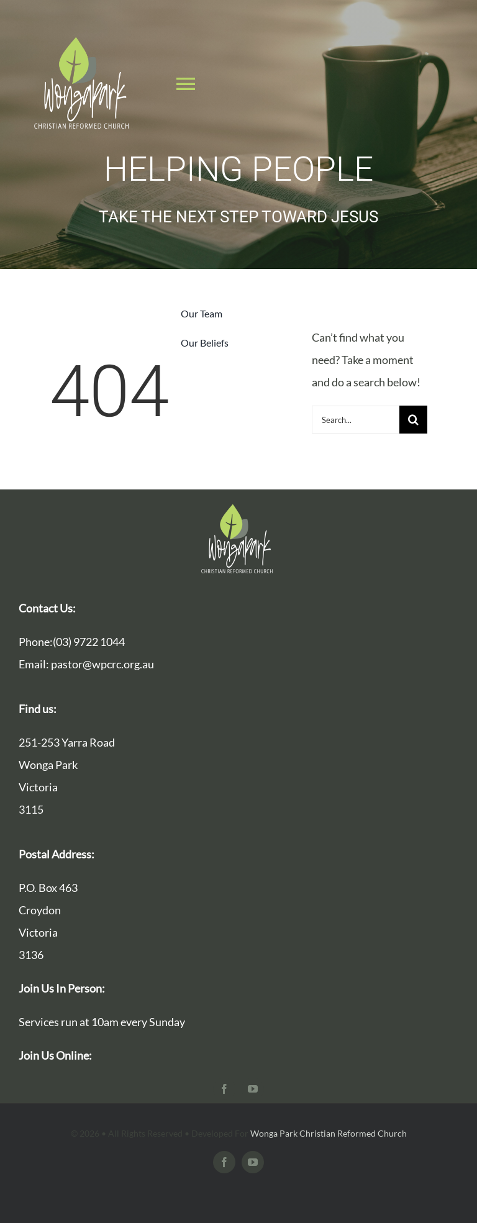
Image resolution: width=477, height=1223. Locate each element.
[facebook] (224, 1089)
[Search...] (356, 420)
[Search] (413, 420)
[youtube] (253, 1089)
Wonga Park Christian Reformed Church (328, 1133)
